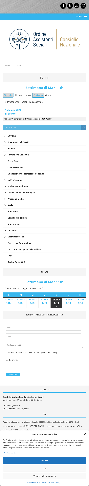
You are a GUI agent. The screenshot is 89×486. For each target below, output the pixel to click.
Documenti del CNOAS (18, 142)
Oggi (24, 102)
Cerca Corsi (13, 161)
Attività (11, 148)
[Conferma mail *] (44, 345)
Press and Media (16, 199)
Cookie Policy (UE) (16, 262)
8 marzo (20, 430)
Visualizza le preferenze (44, 476)
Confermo (12, 360)
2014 (15, 430)
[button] (84, 434)
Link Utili (12, 230)
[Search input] (43, 127)
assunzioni (37, 430)
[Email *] (43, 336)
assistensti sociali (69, 426)
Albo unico (13, 211)
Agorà (20, 422)
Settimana (38, 95)
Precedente (11, 102)
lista (19, 96)
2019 (71, 422)
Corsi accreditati (15, 167)
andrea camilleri (17, 426)
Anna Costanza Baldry (59, 422)
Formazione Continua (18, 154)
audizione (29, 430)
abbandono (57, 426)
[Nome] (43, 328)
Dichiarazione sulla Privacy (49, 482)
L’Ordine (12, 135)
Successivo (36, 102)
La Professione (15, 180)
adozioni (14, 422)
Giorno (48, 95)
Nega (44, 468)
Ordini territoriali (16, 236)
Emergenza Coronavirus (19, 243)
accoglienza (44, 421)
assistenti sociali (35, 426)
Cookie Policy (32, 482)
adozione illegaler (31, 422)
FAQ (10, 255)
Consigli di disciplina (17, 217)
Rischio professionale (18, 186)
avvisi (49, 426)
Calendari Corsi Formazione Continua (26, 173)
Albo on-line (13, 224)
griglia (8, 96)
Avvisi (10, 205)
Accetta (44, 460)
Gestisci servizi (10, 453)
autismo (6, 426)
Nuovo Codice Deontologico (21, 192)
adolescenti (7, 430)
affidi (79, 426)
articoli (76, 422)
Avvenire (6, 422)
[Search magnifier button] (83, 127)
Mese (28, 95)
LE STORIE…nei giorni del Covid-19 (24, 249)
